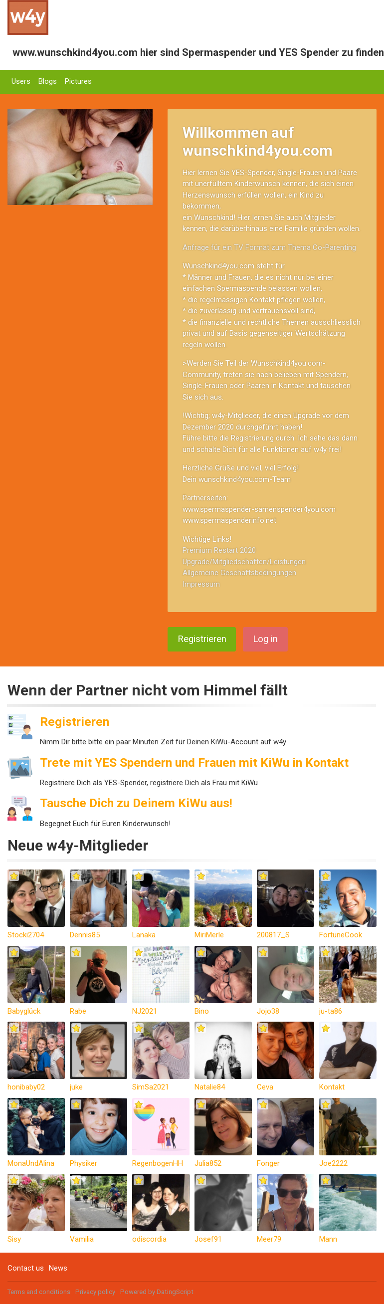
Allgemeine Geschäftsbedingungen (239, 572)
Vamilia (82, 1239)
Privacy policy (95, 1292)
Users (20, 81)
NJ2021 (144, 1011)
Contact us (25, 1268)
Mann (328, 1239)
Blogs (47, 81)
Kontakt (332, 1087)
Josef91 (208, 1239)
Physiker (83, 1163)
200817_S (273, 934)
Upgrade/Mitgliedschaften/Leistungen (244, 561)
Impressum (201, 584)
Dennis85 (85, 934)
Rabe (78, 1011)
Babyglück (23, 1011)
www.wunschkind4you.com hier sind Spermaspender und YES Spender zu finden (198, 52)
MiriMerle (209, 934)
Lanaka (144, 934)
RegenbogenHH (157, 1163)
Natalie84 (209, 1087)
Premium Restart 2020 (219, 550)
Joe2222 (333, 1163)
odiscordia (149, 1239)
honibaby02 (26, 1087)
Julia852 (207, 1163)
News (58, 1268)
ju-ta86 (330, 1011)
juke (76, 1087)
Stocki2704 (25, 934)
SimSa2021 (150, 1087)
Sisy (14, 1239)
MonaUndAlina (30, 1163)
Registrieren (202, 639)
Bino (201, 1011)
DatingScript (175, 1292)
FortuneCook (340, 934)
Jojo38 (268, 1011)
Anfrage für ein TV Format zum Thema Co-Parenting (269, 247)
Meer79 (269, 1239)
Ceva (265, 1087)
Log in (265, 639)
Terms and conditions (38, 1292)
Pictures (78, 81)
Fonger (268, 1163)
